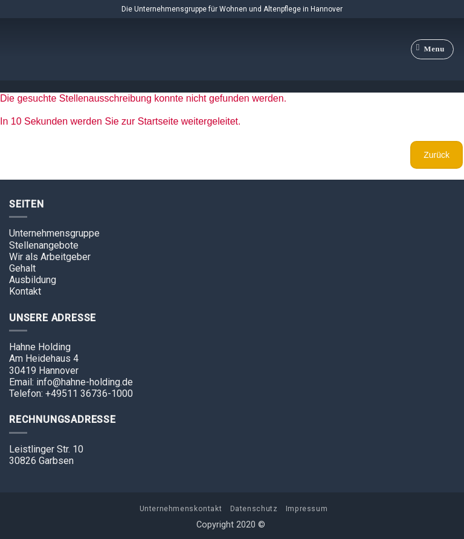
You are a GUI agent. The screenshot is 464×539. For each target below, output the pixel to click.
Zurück (437, 155)
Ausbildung (32, 280)
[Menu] (432, 49)
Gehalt (22, 268)
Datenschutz (254, 509)
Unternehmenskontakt (181, 509)
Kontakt (25, 291)
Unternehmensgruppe (54, 233)
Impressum (307, 509)
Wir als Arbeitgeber (50, 257)
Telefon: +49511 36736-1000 (71, 393)
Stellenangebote (44, 245)
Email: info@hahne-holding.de (71, 382)
